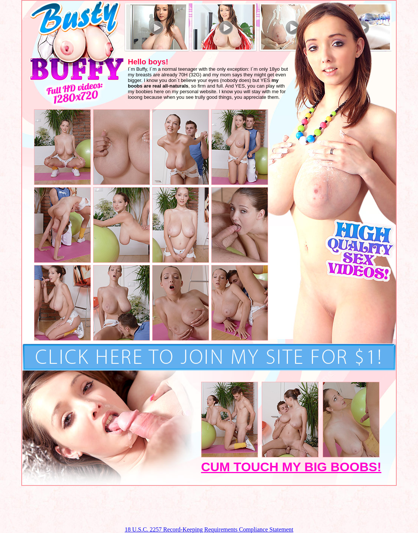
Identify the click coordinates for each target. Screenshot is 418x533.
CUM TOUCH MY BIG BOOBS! (291, 467)
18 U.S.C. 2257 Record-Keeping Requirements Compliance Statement (209, 529)
